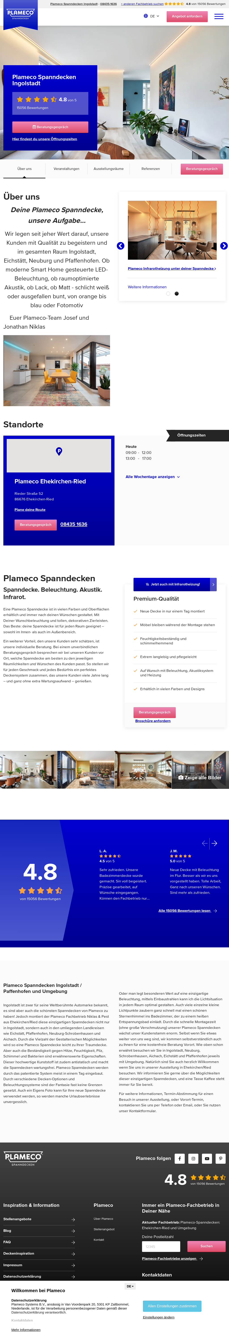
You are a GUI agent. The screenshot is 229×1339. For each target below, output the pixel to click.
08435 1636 (73, 524)
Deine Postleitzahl (158, 1237)
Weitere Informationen (147, 287)
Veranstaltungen (66, 169)
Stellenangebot (104, 1229)
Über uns (24, 169)
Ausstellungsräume (109, 169)
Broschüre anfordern (153, 721)
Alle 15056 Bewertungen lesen (188, 911)
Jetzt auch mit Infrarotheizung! (173, 584)
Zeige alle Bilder (199, 777)
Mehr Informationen (25, 1330)
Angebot (187, 16)
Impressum (12, 1265)
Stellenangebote (17, 1219)
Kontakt (99, 1239)
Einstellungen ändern (158, 1317)
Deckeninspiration (18, 1253)
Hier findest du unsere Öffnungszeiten (44, 139)
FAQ (7, 1242)
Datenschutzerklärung (22, 1276)
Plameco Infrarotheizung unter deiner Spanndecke (172, 269)
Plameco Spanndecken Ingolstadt (74, 4)
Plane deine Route (30, 510)
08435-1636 (108, 4)
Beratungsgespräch (50, 127)
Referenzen (151, 169)
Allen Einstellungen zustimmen (172, 1306)
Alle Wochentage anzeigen (150, 477)
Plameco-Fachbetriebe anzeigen (172, 1259)
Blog (7, 1231)
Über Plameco (103, 1218)
